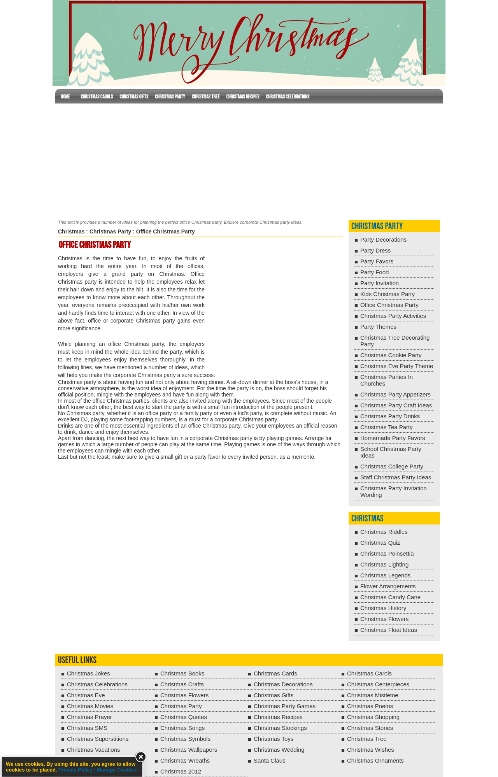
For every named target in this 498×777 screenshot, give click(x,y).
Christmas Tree (205, 96)
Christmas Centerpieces (378, 684)
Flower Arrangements (388, 586)
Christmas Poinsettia (387, 553)
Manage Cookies (117, 770)
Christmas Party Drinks (390, 416)
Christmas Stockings (280, 727)
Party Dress (375, 250)
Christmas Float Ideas (388, 629)
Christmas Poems (370, 706)
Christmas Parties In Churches (386, 380)
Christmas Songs (182, 727)
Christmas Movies (90, 706)
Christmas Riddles (384, 531)
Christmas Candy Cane (390, 597)
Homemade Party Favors (392, 438)
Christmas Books (182, 673)
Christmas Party (170, 96)
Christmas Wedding (279, 749)
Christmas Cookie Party (391, 355)
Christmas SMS (87, 727)
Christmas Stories (370, 727)
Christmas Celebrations (288, 96)
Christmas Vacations (93, 749)
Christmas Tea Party (386, 427)
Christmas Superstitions (97, 738)
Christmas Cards (275, 673)
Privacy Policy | (77, 770)
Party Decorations (383, 239)
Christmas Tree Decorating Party (395, 340)
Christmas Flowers (384, 619)
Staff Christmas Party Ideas (395, 477)
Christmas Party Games (285, 706)
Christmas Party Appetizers (395, 394)
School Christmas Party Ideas (390, 452)
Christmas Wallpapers (188, 749)
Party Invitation (379, 283)
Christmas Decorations (283, 684)
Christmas (71, 231)
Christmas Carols (97, 96)
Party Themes (378, 326)
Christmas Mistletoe (372, 695)
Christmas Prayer (89, 717)
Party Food (374, 272)
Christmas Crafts (182, 684)
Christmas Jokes (88, 673)
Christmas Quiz (380, 542)
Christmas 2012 (180, 771)
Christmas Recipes (242, 96)
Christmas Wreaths (185, 760)
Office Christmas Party (389, 305)
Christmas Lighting (384, 564)
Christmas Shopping (373, 717)
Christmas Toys (273, 738)
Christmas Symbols (185, 738)
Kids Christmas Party (387, 294)
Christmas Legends (385, 575)
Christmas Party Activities (393, 315)
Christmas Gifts (133, 96)
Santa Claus (270, 760)
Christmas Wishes (370, 749)
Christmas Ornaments (375, 760)
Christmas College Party (391, 466)
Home (65, 96)
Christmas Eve (86, 695)
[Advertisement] (249, 159)
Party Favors (376, 261)
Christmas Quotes (183, 717)
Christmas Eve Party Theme (396, 366)
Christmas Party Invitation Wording (393, 491)
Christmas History (383, 608)
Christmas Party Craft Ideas (396, 405)
